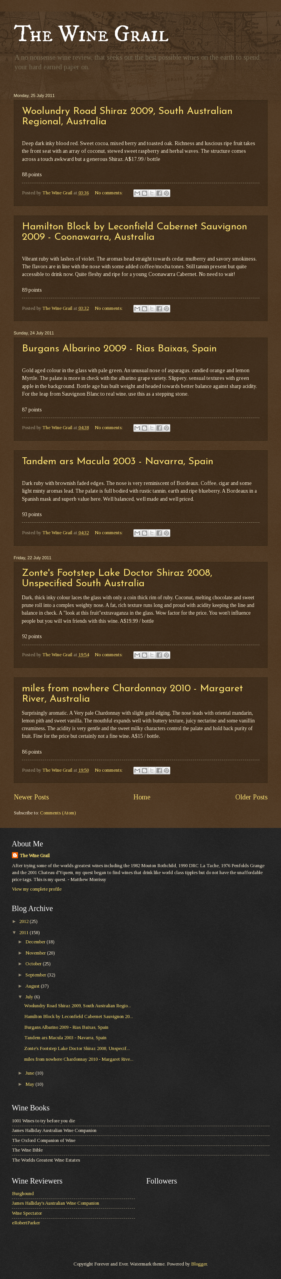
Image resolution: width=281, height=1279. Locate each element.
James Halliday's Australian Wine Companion (55, 1203)
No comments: (109, 193)
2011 (24, 932)
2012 (24, 921)
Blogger (199, 1264)
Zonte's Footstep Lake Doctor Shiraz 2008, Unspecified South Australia (117, 578)
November (36, 953)
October (34, 963)
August (33, 986)
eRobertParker (26, 1222)
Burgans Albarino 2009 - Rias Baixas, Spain (119, 349)
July (29, 997)
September (36, 975)
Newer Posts (31, 797)
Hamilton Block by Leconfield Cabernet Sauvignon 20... (78, 1016)
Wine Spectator (27, 1213)
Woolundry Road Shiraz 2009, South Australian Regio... (77, 1005)
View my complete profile (37, 889)
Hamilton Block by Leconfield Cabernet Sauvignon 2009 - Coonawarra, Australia (134, 232)
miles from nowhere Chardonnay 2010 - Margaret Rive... (78, 1059)
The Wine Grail (91, 34)
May (30, 1084)
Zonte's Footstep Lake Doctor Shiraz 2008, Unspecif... (77, 1048)
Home (141, 797)
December (36, 942)
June (30, 1073)
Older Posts (251, 797)
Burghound (23, 1193)
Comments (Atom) (58, 813)
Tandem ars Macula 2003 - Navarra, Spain (117, 461)
